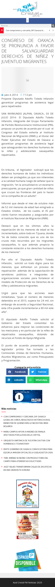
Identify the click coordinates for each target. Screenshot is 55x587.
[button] (27, 20)
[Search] (53, 25)
